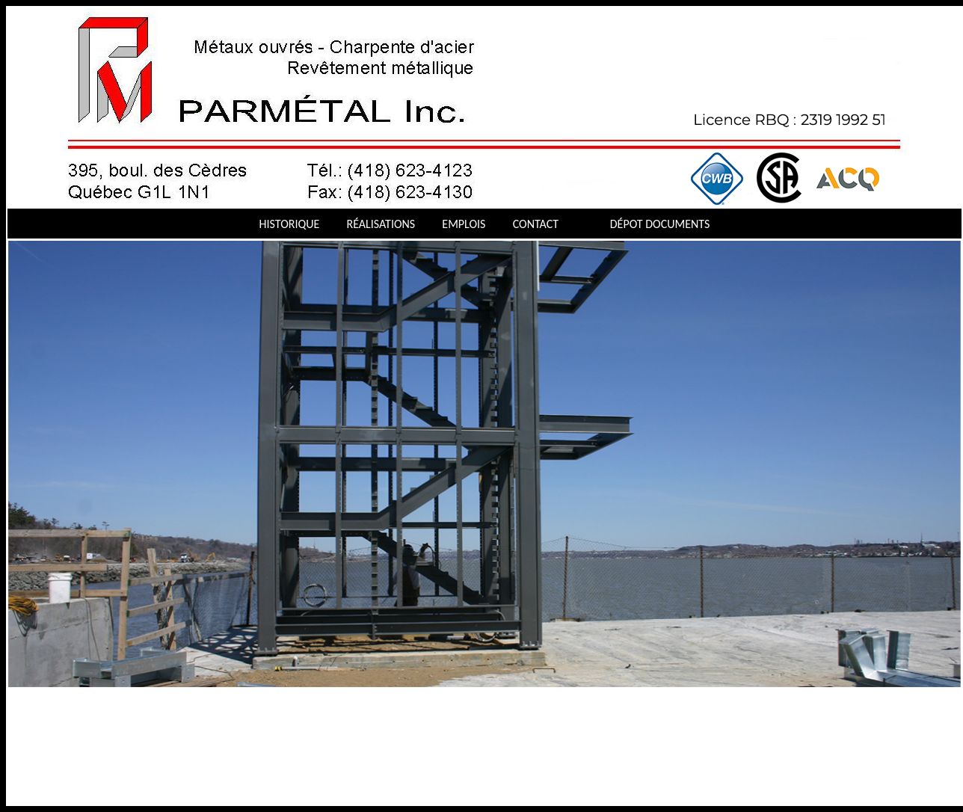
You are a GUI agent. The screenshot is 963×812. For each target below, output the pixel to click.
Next (25, 699)
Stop (44, 699)
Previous (12, 699)
